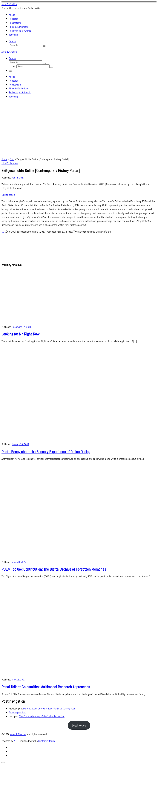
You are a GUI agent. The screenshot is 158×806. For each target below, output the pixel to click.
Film (12, 159)
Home (4, 159)
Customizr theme (47, 741)
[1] (88, 225)
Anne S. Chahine (18, 734)
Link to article (8, 194)
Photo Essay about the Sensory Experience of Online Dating (45, 451)
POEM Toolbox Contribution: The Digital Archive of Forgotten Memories (53, 569)
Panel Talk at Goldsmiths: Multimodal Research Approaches (45, 686)
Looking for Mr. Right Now (20, 334)
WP (15, 741)
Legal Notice (79, 725)
